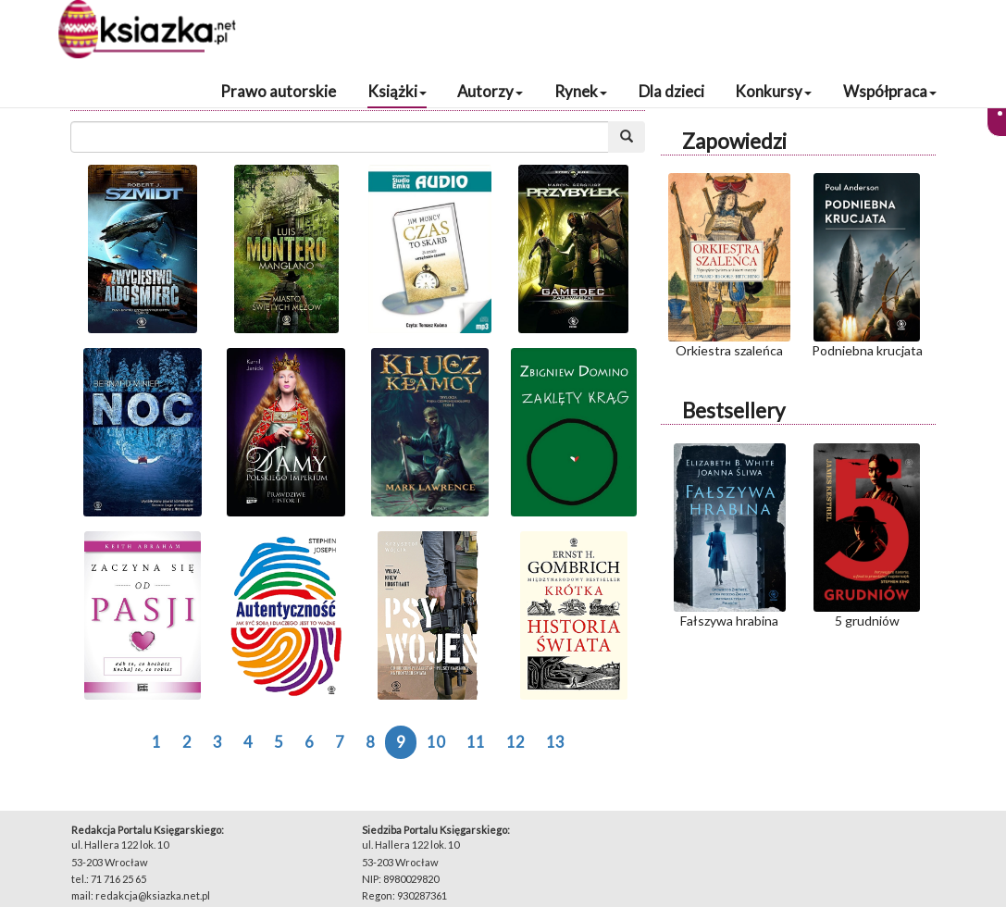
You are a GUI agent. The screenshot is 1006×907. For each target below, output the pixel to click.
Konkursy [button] (773, 91)
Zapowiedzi (734, 141)
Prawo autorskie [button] (278, 91)
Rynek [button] (580, 91)
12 (515, 742)
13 (555, 742)
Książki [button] (397, 91)
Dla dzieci (671, 91)
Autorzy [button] (490, 91)
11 (475, 742)
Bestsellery (733, 410)
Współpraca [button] (890, 91)
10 (436, 742)
